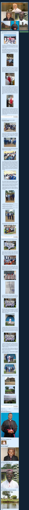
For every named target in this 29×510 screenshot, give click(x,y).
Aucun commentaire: (15, 405)
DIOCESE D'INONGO (12, 4)
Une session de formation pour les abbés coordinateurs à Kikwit (8, 120)
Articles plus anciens (16, 408)
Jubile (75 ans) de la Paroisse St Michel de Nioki (9, 239)
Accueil (9, 408)
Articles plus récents (3, 408)
